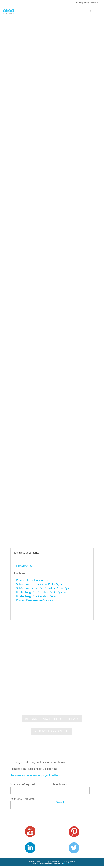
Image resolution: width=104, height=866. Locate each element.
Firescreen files (25, 565)
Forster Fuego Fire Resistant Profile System (41, 592)
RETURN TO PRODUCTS (52, 731)
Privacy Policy (69, 861)
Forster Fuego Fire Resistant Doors (36, 596)
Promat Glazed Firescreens (32, 580)
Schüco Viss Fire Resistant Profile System (40, 584)
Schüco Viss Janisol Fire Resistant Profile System (44, 588)
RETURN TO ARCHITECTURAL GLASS (52, 719)
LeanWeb (67, 864)
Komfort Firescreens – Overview (34, 600)
